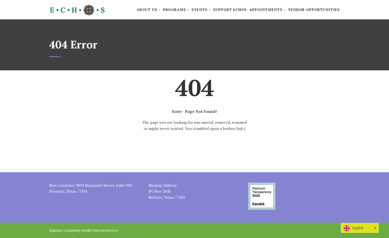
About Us (148, 9)
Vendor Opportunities (314, 9)
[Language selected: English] (360, 228)
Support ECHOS (230, 9)
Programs (176, 9)
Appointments (267, 9)
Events (201, 9)
